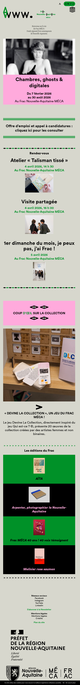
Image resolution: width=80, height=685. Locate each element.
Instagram (39, 600)
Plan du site (39, 622)
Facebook (39, 598)
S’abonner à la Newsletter (39, 609)
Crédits (39, 618)
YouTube (39, 603)
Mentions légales (39, 616)
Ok (63, 683)
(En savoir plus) (71, 683)
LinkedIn (39, 605)
